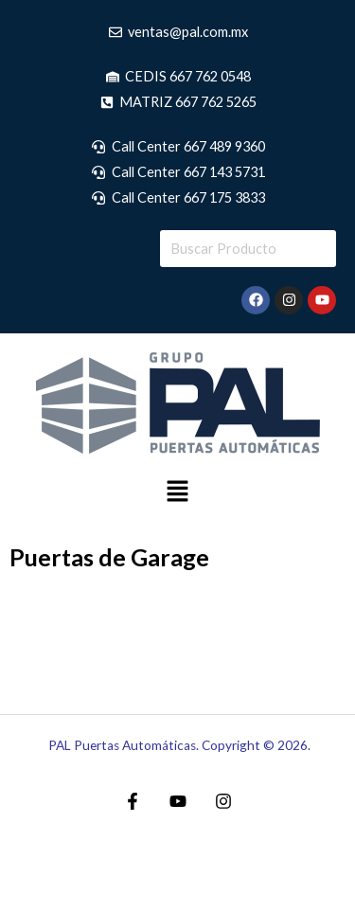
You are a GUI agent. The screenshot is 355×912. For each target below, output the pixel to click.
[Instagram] (223, 801)
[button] (177, 493)
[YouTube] (177, 801)
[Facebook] (132, 801)
